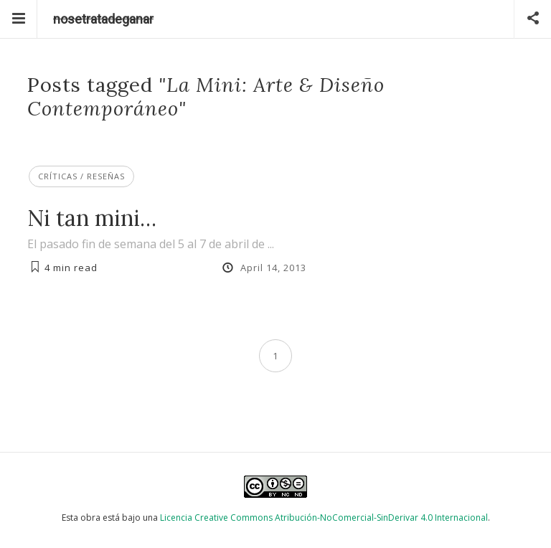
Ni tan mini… (91, 218)
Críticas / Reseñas (81, 176)
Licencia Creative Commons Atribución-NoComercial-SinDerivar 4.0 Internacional (324, 517)
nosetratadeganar (103, 19)
